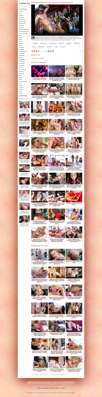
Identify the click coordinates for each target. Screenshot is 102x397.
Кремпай (21, 44)
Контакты (62, 388)
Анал (20, 12)
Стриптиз (21, 84)
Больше (74, 39)
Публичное (21, 72)
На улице (21, 64)
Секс (20, 82)
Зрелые (20, 34)
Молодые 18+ (22, 60)
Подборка (21, 70)
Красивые (21, 42)
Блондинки (21, 16)
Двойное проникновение (24, 28)
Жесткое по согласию (23, 32)
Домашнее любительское (24, 30)
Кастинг (20, 40)
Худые (20, 90)
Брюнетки (21, 24)
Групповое (21, 26)
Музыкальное (22, 62)
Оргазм (20, 66)
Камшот (20, 38)
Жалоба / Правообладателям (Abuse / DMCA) (48, 388)
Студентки (21, 86)
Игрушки (21, 36)
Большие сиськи (22, 20)
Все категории (23, 8)
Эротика (21, 92)
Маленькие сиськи (23, 50)
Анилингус (21, 14)
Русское (21, 76)
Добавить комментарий (38, 58)
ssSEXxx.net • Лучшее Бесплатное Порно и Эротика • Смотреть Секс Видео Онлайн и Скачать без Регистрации (52, 392)
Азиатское (21, 10)
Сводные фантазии (23, 80)
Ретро (20, 74)
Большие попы (22, 18)
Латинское (21, 48)
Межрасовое (21, 54)
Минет (20, 56)
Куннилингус (21, 46)
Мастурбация (21, 52)
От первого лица (22, 68)
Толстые (21, 88)
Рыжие (20, 78)
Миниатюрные (22, 58)
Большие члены (22, 22)
